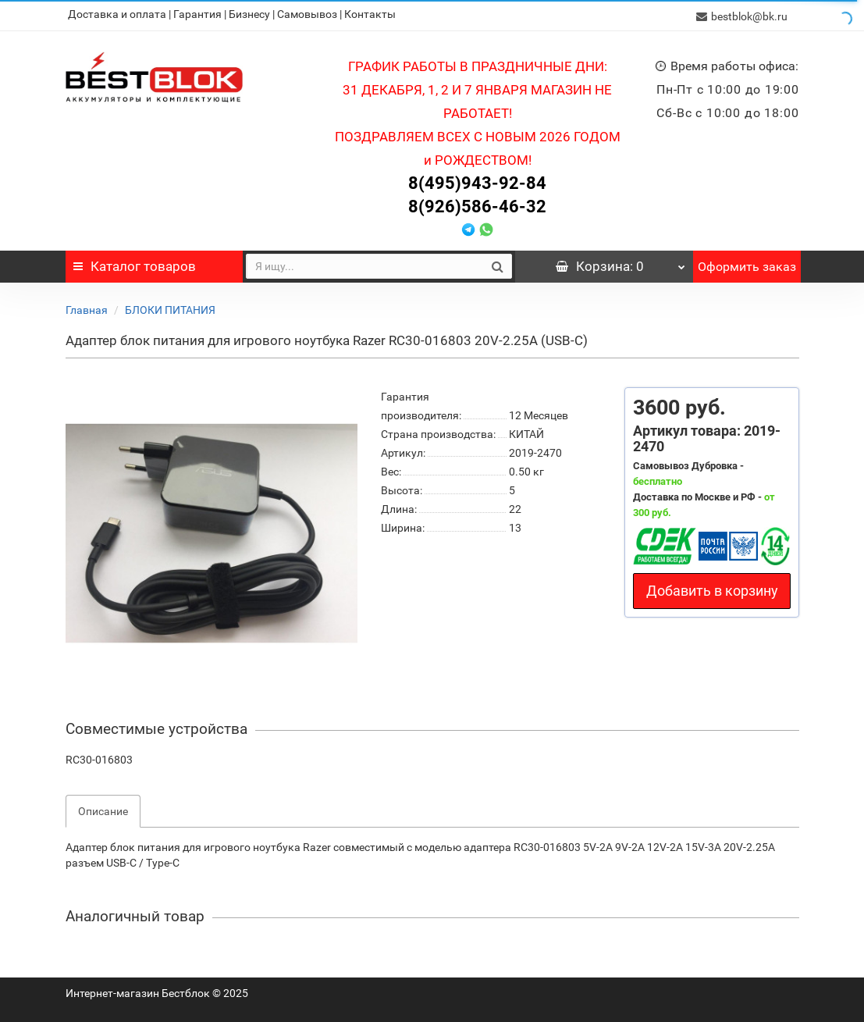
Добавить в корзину (712, 588)
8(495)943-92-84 (477, 181)
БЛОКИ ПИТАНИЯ (170, 307)
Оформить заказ (747, 264)
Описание (103, 809)
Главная (87, 307)
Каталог (134, 264)
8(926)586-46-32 (477, 204)
